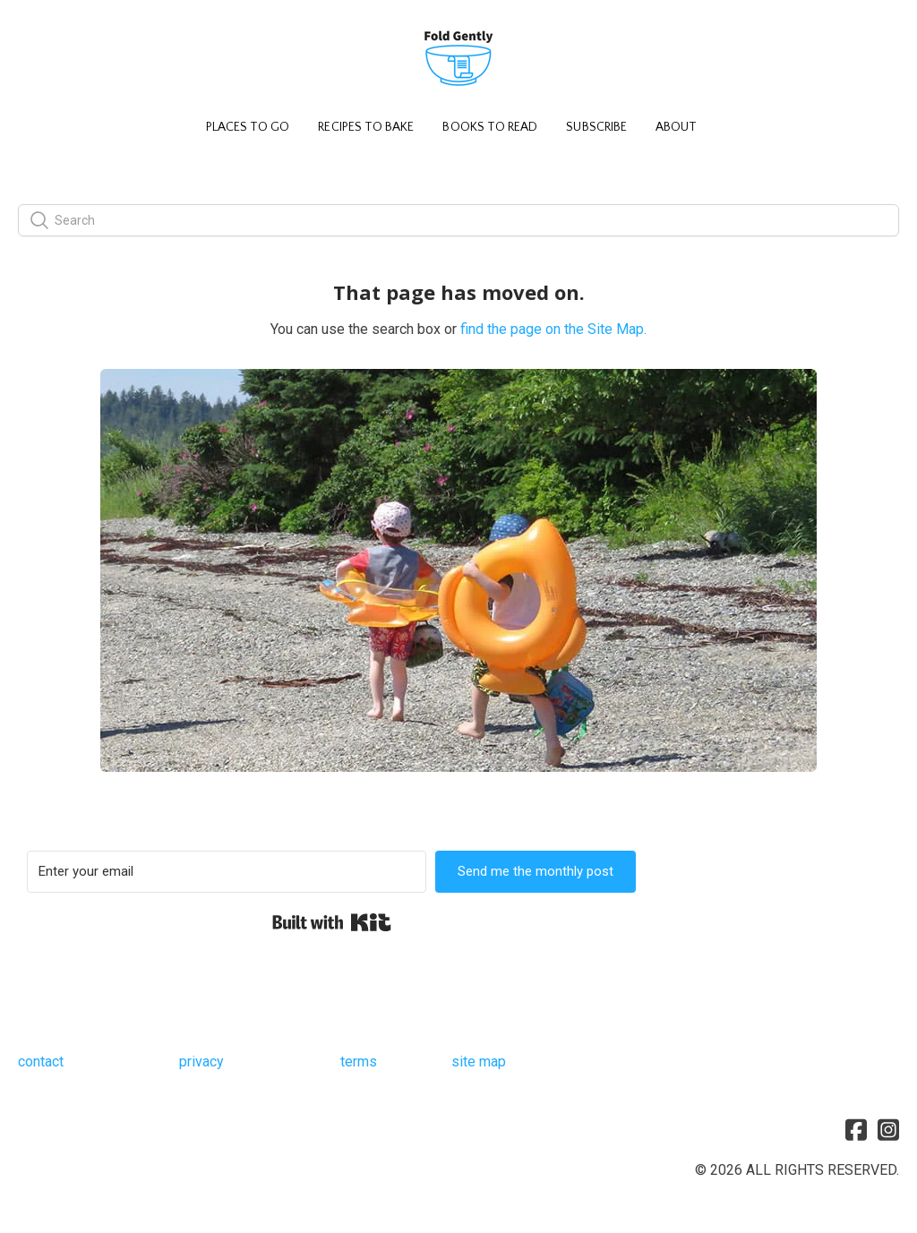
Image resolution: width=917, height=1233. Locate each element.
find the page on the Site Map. (553, 329)
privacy (201, 1061)
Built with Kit (331, 922)
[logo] (458, 59)
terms (358, 1061)
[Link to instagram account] (888, 1129)
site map (478, 1061)
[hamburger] (57, 28)
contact (41, 1061)
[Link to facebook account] (856, 1129)
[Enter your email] (226, 872)
